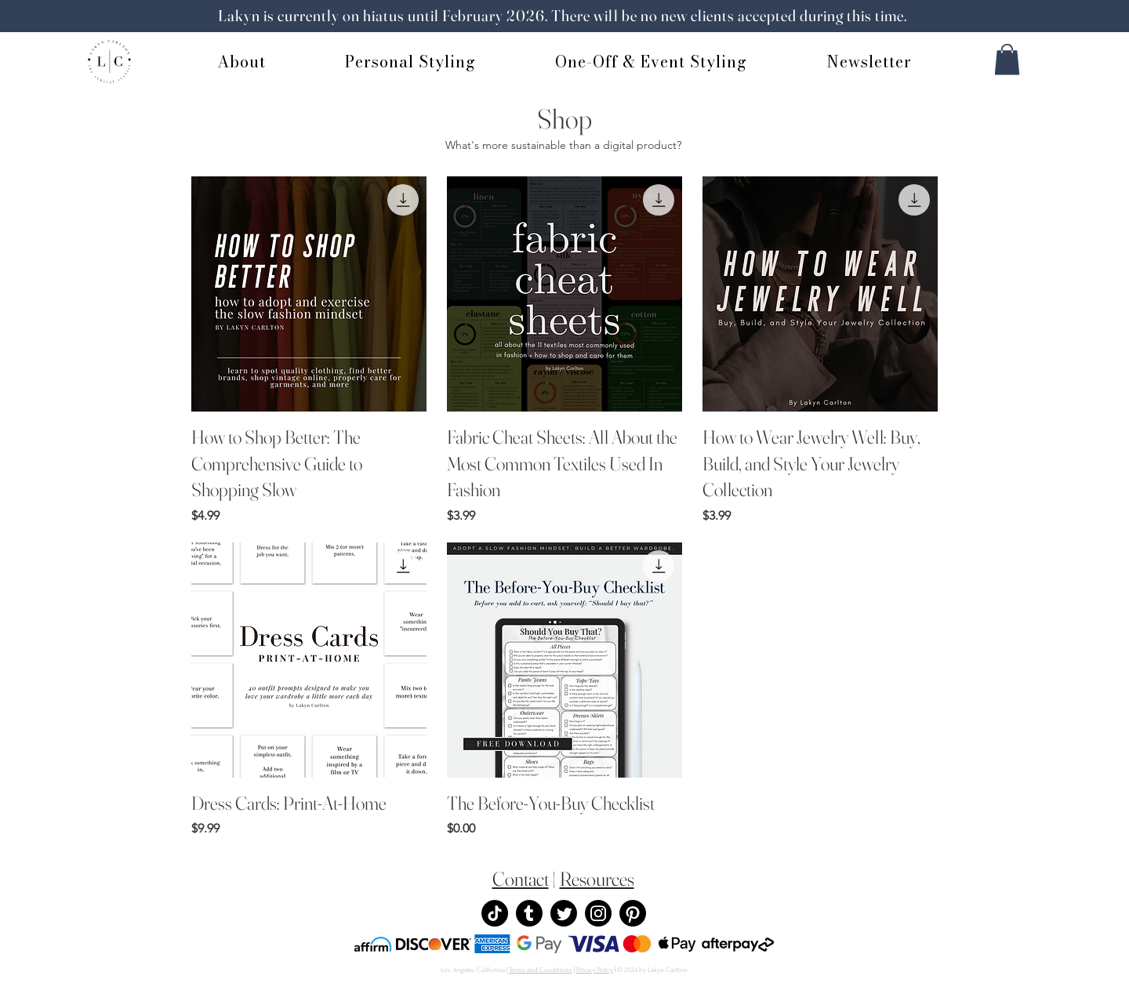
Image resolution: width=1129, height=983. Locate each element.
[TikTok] (494, 913)
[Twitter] (563, 913)
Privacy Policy (594, 970)
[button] (1007, 59)
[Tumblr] (529, 913)
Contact (520, 879)
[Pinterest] (632, 913)
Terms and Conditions (540, 970)
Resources (597, 879)
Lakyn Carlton (668, 970)
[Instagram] (598, 913)
